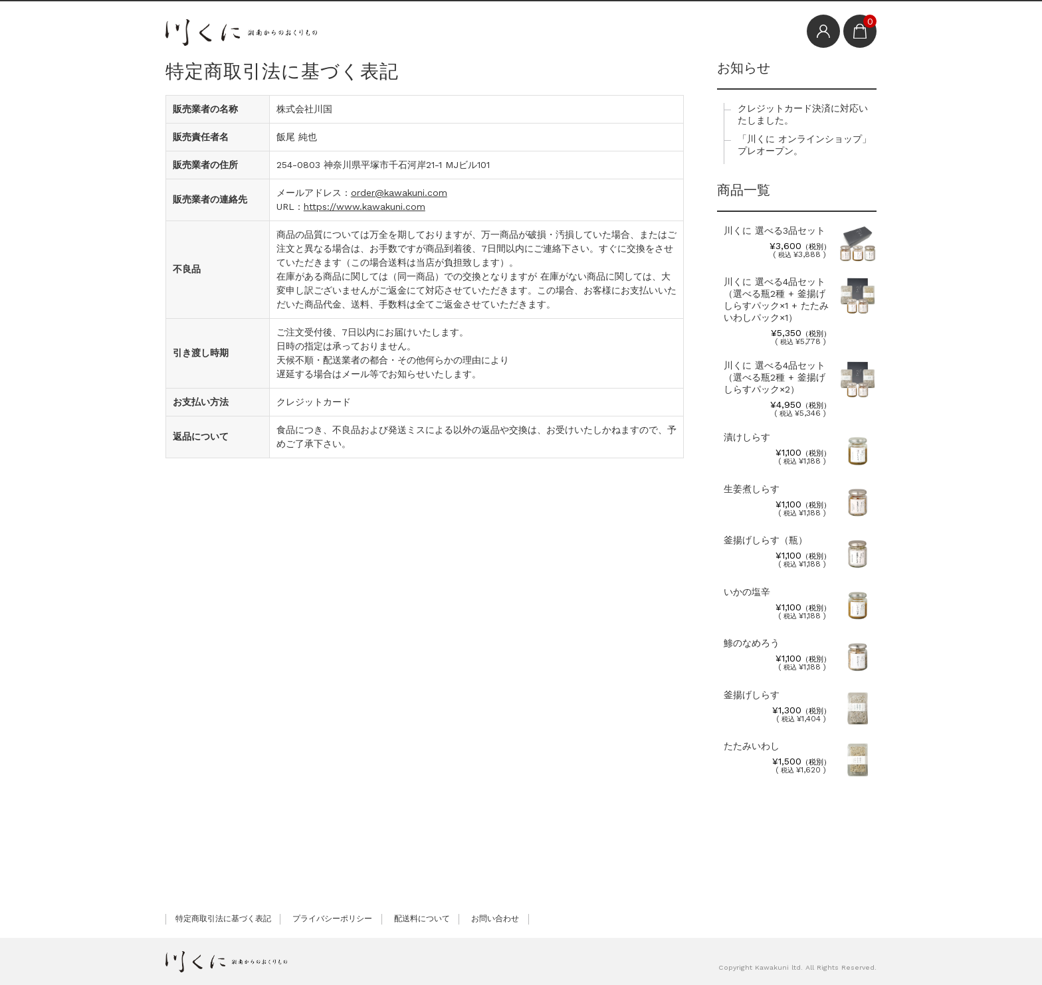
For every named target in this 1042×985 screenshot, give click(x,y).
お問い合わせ (495, 918)
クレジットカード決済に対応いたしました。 (803, 114)
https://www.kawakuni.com (364, 206)
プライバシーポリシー (332, 918)
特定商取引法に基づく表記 (223, 918)
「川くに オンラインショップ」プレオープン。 (804, 145)
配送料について (422, 918)
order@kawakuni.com (399, 192)
